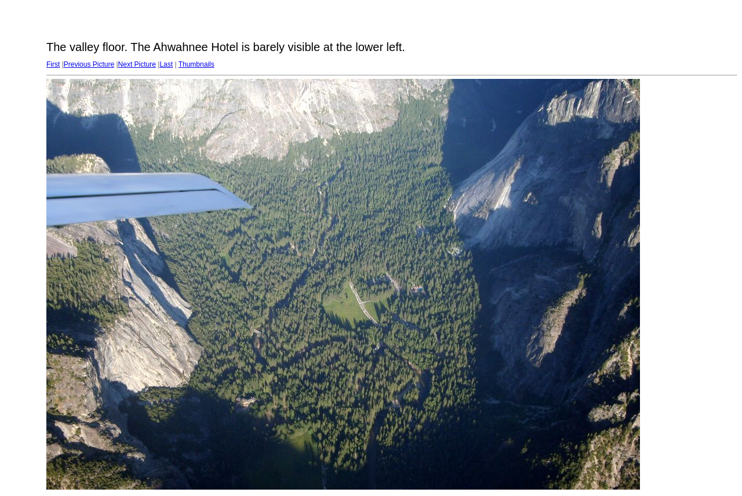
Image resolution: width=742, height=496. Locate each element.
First (53, 64)
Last (166, 64)
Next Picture (137, 64)
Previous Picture (89, 64)
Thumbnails (196, 64)
